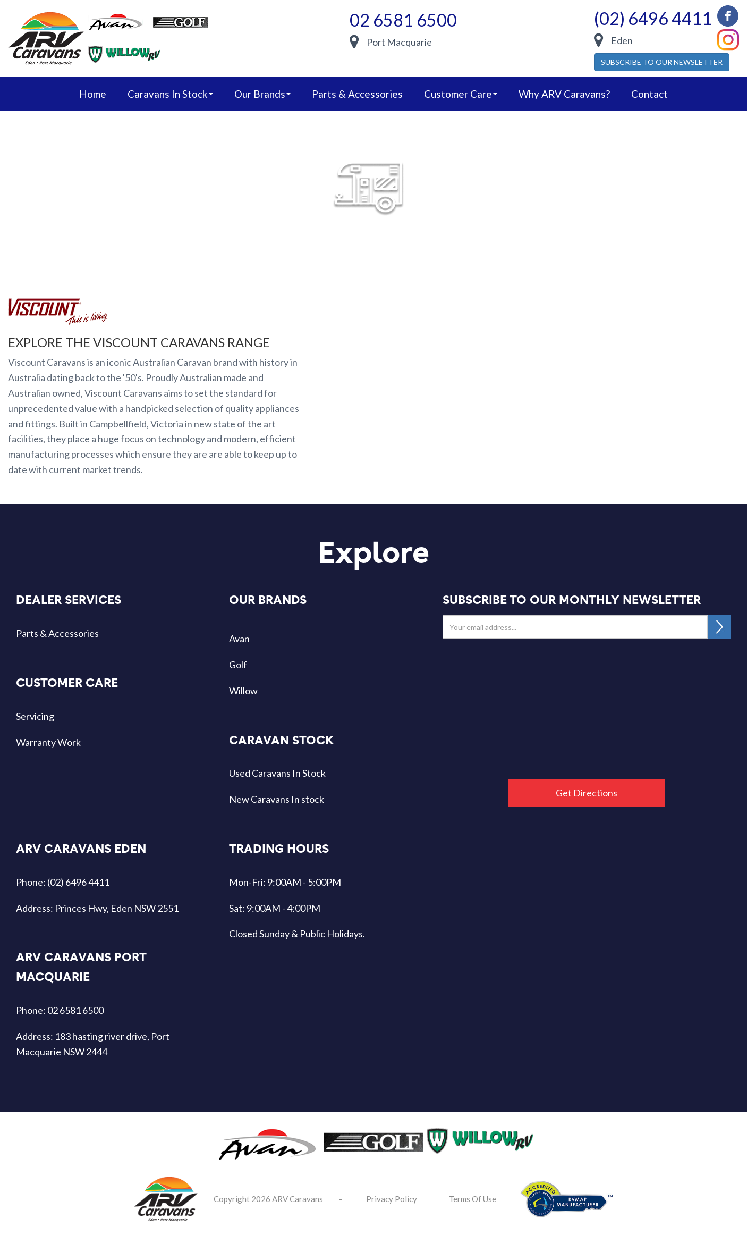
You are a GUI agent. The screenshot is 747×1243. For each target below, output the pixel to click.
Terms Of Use (472, 1199)
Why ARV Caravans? (564, 94)
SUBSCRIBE (719, 627)
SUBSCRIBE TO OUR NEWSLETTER (662, 61)
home (92, 94)
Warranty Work (48, 742)
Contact (649, 94)
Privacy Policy (391, 1199)
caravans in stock (170, 94)
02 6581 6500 (403, 20)
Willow (243, 690)
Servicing (35, 716)
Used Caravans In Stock (277, 773)
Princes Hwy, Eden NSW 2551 (117, 908)
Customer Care (460, 94)
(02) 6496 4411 (653, 18)
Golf (238, 664)
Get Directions (586, 793)
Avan (239, 638)
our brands (262, 94)
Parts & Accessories (357, 94)
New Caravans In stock (276, 799)
